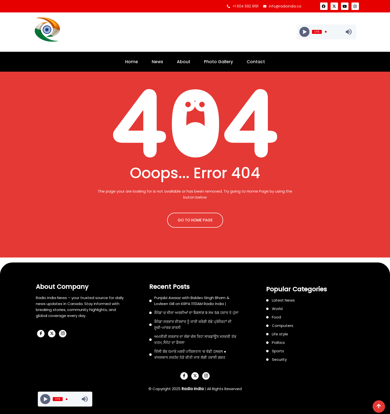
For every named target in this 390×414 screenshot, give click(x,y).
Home (131, 62)
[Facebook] (41, 333)
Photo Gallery (218, 62)
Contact (256, 62)
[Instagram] (62, 333)
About (183, 62)
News (157, 62)
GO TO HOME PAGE (195, 220)
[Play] (304, 31)
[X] (51, 333)
